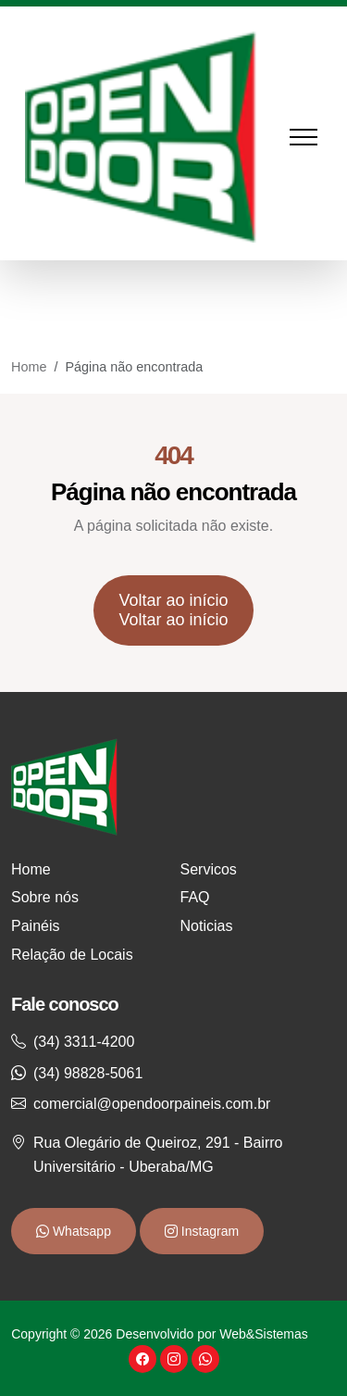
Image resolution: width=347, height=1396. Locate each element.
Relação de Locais (72, 954)
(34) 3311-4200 (83, 1042)
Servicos (208, 869)
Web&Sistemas (263, 1334)
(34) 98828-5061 (88, 1073)
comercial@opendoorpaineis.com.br (151, 1104)
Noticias (206, 926)
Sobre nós (45, 897)
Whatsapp (80, 1231)
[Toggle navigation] (313, 137)
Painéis (35, 926)
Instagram (208, 1231)
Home (28, 366)
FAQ (195, 897)
